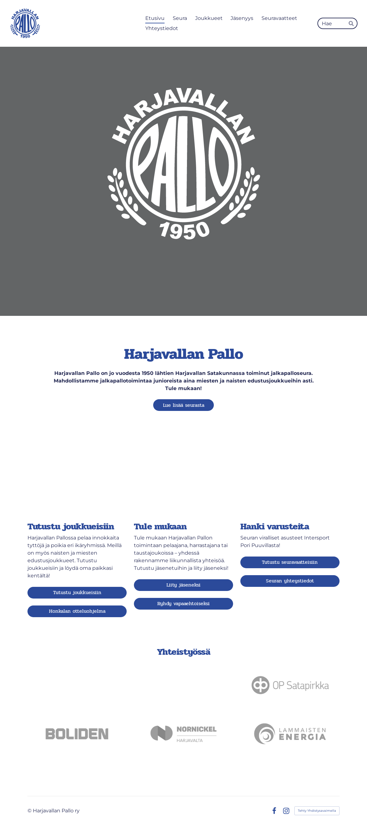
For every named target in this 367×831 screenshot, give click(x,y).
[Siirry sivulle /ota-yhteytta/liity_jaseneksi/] (183, 478)
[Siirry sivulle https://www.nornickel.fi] (183, 734)
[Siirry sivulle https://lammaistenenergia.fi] (290, 734)
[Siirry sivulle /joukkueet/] (77, 478)
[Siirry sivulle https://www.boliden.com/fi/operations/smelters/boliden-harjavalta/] (77, 734)
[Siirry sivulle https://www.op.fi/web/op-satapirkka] (290, 685)
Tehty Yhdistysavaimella (317, 811)
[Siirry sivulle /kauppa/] (290, 478)
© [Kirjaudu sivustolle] (30, 811)
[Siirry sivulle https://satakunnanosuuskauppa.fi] (77, 685)
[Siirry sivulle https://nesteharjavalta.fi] (183, 685)
